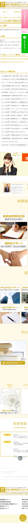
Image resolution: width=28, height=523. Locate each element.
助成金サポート (4, 508)
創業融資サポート (5, 499)
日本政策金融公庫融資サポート (9, 504)
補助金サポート (4, 506)
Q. (12, 62)
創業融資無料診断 (5, 502)
